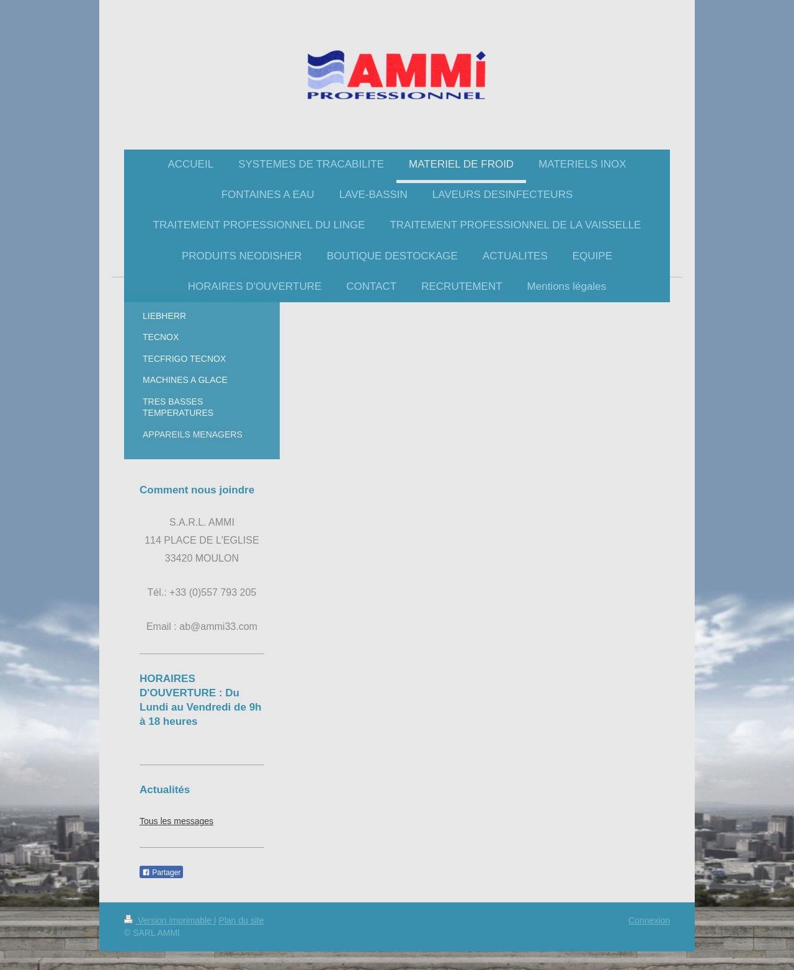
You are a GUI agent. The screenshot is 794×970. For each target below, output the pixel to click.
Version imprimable (169, 920)
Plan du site (241, 920)
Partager (161, 872)
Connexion (649, 920)
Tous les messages (176, 821)
